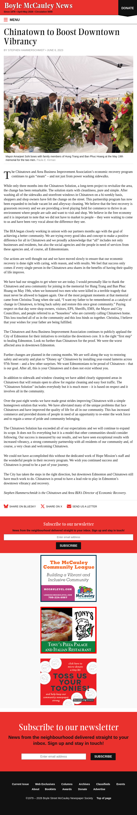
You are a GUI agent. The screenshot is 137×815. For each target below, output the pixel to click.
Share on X (51, 506)
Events (120, 784)
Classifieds (103, 784)
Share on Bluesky (20, 506)
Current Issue (20, 784)
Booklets (50, 789)
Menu (12, 19)
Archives (84, 784)
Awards (67, 789)
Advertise (99, 789)
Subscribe (68, 545)
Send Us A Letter (82, 506)
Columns (67, 784)
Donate (82, 789)
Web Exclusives (45, 784)
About (35, 789)
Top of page (104, 798)
